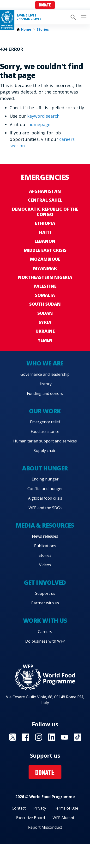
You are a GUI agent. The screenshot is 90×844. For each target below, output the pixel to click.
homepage (39, 124)
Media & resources (45, 525)
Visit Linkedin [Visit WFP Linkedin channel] (51, 737)
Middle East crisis (45, 250)
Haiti (45, 232)
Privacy (39, 808)
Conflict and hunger (45, 488)
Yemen (45, 340)
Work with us (45, 620)
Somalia (45, 295)
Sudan (45, 313)
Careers (45, 631)
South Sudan (45, 304)
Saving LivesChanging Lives (29, 17)
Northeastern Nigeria (45, 277)
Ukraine (45, 331)
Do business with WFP (45, 641)
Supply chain (45, 450)
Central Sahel (45, 200)
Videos (45, 565)
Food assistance (45, 431)
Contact (19, 808)
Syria (45, 322)
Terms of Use (66, 808)
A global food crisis (45, 498)
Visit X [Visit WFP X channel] (12, 737)
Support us (45, 593)
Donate (45, 5)
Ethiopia (45, 223)
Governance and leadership (45, 374)
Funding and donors (45, 393)
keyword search (43, 116)
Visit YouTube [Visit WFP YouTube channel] (64, 737)
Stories (43, 29)
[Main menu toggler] (82, 17)
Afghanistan (45, 191)
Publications (45, 545)
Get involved (45, 582)
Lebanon (45, 241)
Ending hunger (45, 479)
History (45, 383)
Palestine (45, 286)
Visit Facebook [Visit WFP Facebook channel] (25, 737)
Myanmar (45, 268)
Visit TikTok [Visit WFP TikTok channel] (77, 737)
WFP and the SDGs (45, 507)
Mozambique (45, 259)
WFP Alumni (63, 817)
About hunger (45, 468)
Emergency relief (45, 422)
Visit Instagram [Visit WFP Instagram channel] (38, 737)
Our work (45, 411)
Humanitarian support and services (45, 441)
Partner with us (45, 603)
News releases (45, 536)
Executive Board (30, 817)
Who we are (44, 363)
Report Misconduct (45, 827)
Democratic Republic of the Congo (45, 211)
